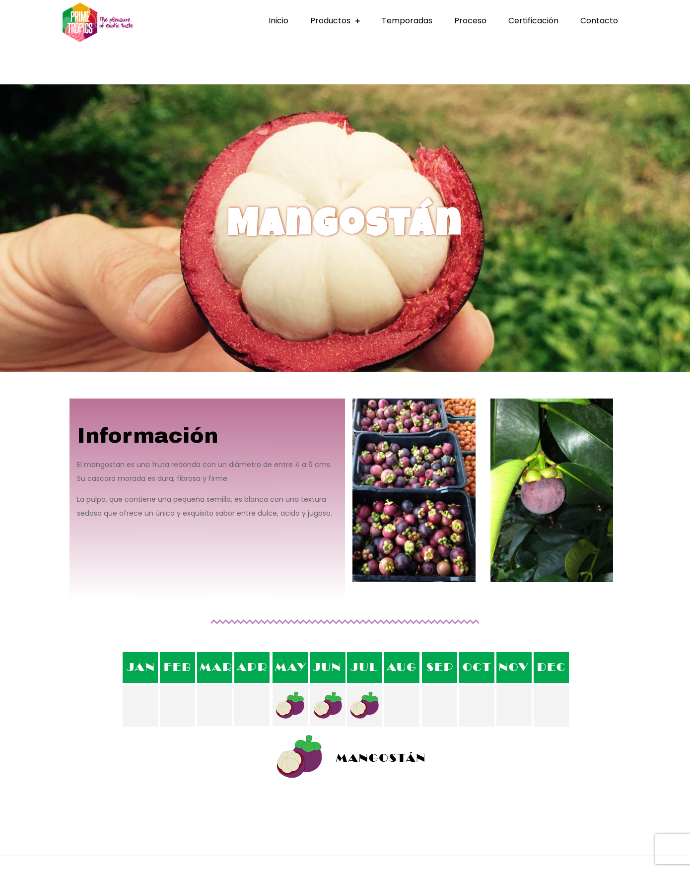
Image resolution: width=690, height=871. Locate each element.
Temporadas (407, 20)
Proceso (470, 20)
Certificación (533, 20)
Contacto (599, 20)
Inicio (278, 20)
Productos (330, 20)
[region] (345, 228)
